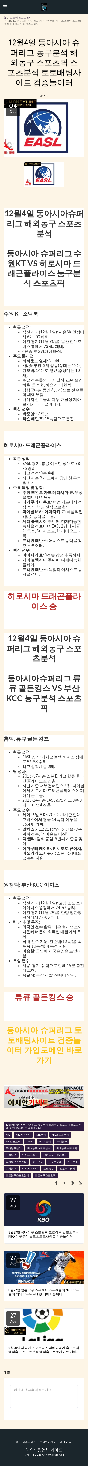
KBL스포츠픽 (13, 1141)
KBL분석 (41, 1134)
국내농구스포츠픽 (66, 1148)
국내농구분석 (13, 1148)
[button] (5, 6)
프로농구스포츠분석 (17, 1175)
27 (13, 1202)
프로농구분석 (67, 1168)
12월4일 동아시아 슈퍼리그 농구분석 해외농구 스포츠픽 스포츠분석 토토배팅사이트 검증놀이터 (43, 1126)
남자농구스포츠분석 (55, 1155)
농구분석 (37, 1161)
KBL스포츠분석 (60, 1134)
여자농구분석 (30, 1168)
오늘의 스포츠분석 (20, 17)
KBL (8, 1134)
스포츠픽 (72, 1161)
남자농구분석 (30, 1155)
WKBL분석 (45, 1141)
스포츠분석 (55, 1161)
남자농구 (11, 1155)
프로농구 (48, 1168)
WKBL (29, 1141)
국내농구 (62, 1141)
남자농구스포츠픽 (16, 1161)
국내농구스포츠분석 (38, 1148)
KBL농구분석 (23, 1134)
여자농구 (11, 1168)
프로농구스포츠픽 (45, 1175)
